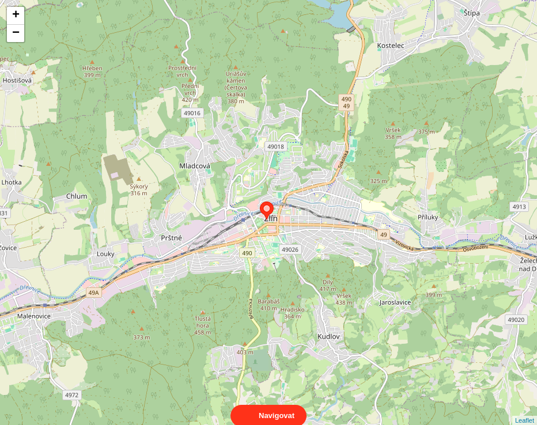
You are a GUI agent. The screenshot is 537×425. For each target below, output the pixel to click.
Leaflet (524, 410)
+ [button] (16, 15)
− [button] (16, 33)
